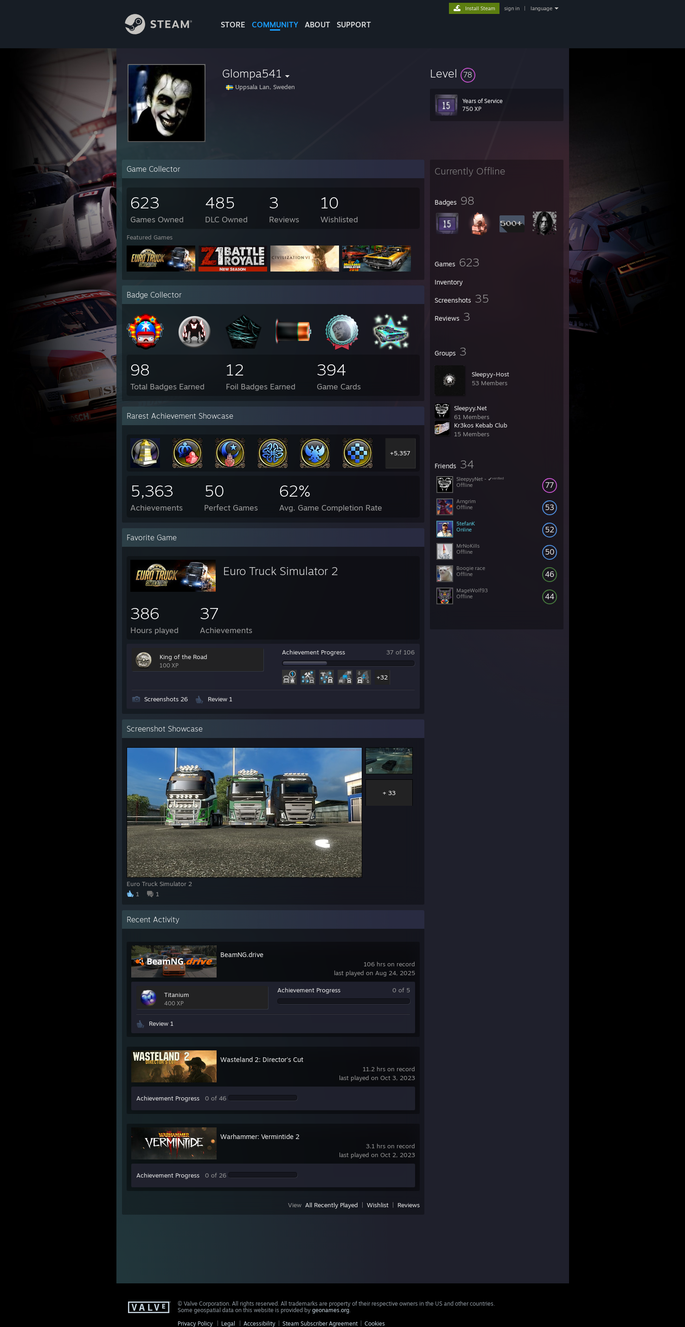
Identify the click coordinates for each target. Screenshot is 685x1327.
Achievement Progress (313, 652)
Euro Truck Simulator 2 (280, 571)
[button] (496, 73)
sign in (511, 8)
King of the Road (183, 656)
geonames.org (330, 1310)
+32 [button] (382, 677)
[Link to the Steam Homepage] (165, 32)
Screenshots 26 (166, 699)
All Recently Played (331, 1205)
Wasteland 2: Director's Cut (261, 1059)
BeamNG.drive (241, 954)
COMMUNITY (275, 24)
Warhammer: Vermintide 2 (260, 1136)
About (317, 24)
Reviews (408, 1205)
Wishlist (378, 1205)
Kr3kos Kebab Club (480, 425)
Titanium (176, 994)
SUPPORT (354, 24)
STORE (233, 24)
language (541, 8)
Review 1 (220, 699)
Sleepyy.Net (470, 408)
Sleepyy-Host (490, 374)
